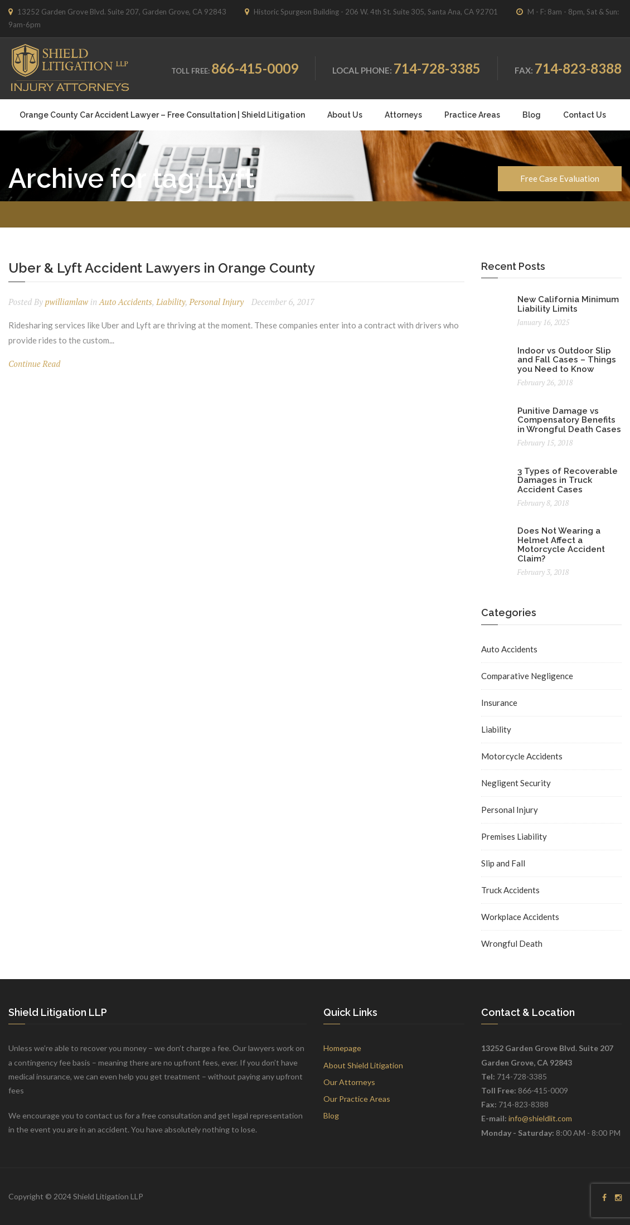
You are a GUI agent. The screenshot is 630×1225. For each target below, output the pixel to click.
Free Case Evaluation (559, 178)
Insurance (499, 703)
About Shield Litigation (363, 1065)
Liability (170, 301)
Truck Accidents (510, 890)
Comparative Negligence (527, 676)
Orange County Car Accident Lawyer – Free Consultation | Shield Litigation (162, 114)
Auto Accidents (125, 301)
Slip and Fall (503, 863)
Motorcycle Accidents (522, 756)
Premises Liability (514, 836)
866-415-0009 (254, 68)
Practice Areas (472, 114)
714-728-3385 (437, 68)
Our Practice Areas (356, 1098)
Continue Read (34, 363)
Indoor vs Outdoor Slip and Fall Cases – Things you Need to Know (566, 360)
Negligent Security (516, 783)
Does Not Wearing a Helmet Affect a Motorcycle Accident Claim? (561, 545)
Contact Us (584, 114)
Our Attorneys (349, 1082)
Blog (531, 114)
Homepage (342, 1048)
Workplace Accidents (520, 917)
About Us (344, 114)
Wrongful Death (511, 943)
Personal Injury (217, 301)
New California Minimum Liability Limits (568, 304)
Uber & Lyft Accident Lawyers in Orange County (161, 268)
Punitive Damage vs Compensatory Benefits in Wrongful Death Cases (569, 420)
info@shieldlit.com (540, 1118)
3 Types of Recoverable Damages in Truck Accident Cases (567, 480)
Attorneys (403, 114)
